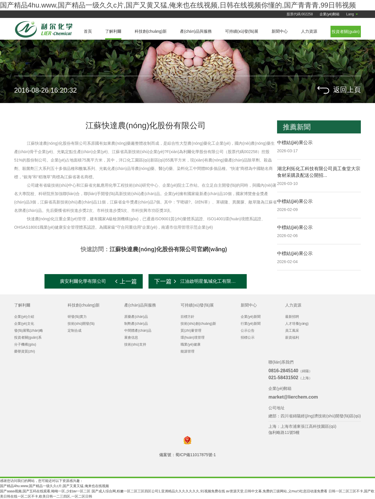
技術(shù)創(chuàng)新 (198, 324)
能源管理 (187, 351)
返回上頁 (347, 90)
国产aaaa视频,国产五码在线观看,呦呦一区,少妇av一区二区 (45, 491)
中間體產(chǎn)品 (137, 331)
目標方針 (187, 317)
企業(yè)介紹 (24, 317)
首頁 (88, 31)
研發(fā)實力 (77, 317)
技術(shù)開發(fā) (81, 324)
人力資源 (309, 31)
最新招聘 (292, 317)
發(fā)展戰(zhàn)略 (28, 331)
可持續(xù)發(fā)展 (241, 31)
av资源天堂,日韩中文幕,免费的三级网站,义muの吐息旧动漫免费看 (276, 491)
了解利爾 (113, 31)
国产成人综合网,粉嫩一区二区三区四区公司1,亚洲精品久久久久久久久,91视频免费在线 (158, 491)
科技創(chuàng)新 (151, 31)
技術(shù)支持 (135, 344)
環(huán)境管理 (193, 337)
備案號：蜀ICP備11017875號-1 (187, 454)
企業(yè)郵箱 (329, 14)
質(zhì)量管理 (191, 331)
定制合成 (74, 331)
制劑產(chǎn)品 (136, 324)
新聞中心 (280, 31)
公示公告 (248, 331)
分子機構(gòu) (25, 344)
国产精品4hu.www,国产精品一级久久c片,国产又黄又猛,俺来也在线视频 (54, 486)
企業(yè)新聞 (251, 317)
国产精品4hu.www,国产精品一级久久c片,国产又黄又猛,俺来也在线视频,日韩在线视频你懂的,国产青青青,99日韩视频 (178, 5)
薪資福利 (292, 337)
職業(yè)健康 (191, 344)
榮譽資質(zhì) (24, 351)
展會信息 (131, 337)
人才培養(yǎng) (297, 324)
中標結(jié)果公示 (295, 142)
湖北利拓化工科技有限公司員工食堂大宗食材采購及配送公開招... (318, 172)
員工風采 (292, 331)
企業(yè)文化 (24, 324)
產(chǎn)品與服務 (196, 31)
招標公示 (248, 337)
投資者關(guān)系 (28, 337)
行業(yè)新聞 (251, 324)
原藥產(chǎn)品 (136, 317)
